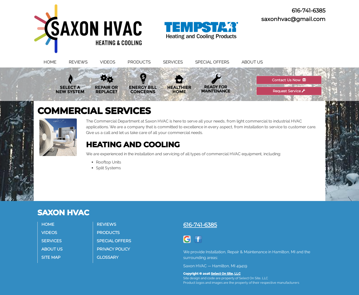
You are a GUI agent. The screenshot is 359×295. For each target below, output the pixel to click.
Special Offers (212, 62)
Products (139, 62)
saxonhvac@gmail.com (293, 19)
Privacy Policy (113, 249)
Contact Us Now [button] (289, 80)
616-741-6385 (200, 224)
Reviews (78, 62)
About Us (252, 62)
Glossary (107, 257)
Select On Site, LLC (226, 274)
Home (50, 62)
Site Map (50, 257)
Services (173, 62)
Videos (107, 62)
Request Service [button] (289, 91)
